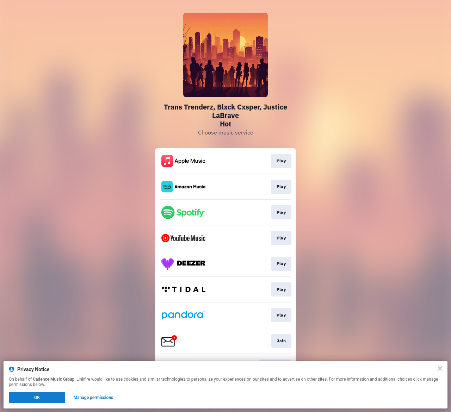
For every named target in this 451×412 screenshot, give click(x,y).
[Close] (440, 368)
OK (37, 397)
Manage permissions (93, 397)
